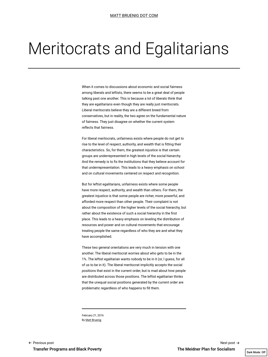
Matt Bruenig (93, 320)
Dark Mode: (256, 352)
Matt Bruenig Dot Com (134, 15)
